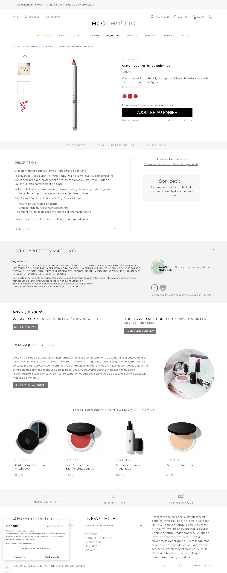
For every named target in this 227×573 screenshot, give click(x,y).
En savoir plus (130, 87)
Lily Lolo (130, 59)
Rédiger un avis (25, 327)
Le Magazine (93, 546)
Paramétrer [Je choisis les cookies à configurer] (20, 557)
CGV (180, 565)
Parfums (132, 35)
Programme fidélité (98, 538)
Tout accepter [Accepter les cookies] (53, 557)
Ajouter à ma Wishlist (180, 120)
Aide (167, 565)
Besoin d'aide (130, 120)
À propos (91, 534)
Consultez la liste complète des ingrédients (171, 164)
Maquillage (113, 35)
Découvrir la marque (30, 385)
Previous (25, 56)
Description (25, 162)
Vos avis (90, 550)
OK (141, 525)
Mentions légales (202, 565)
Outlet (185, 35)
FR (14, 17)
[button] (7, 567)
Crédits (80, 565)
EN (18, 17)
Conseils (168, 35)
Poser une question (140, 330)
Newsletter (98, 518)
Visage (63, 35)
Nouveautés (44, 35)
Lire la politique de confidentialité (20, 544)
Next (25, 120)
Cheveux (94, 35)
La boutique (93, 542)
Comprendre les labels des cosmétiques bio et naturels (181, 295)
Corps (78, 35)
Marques (150, 35)
